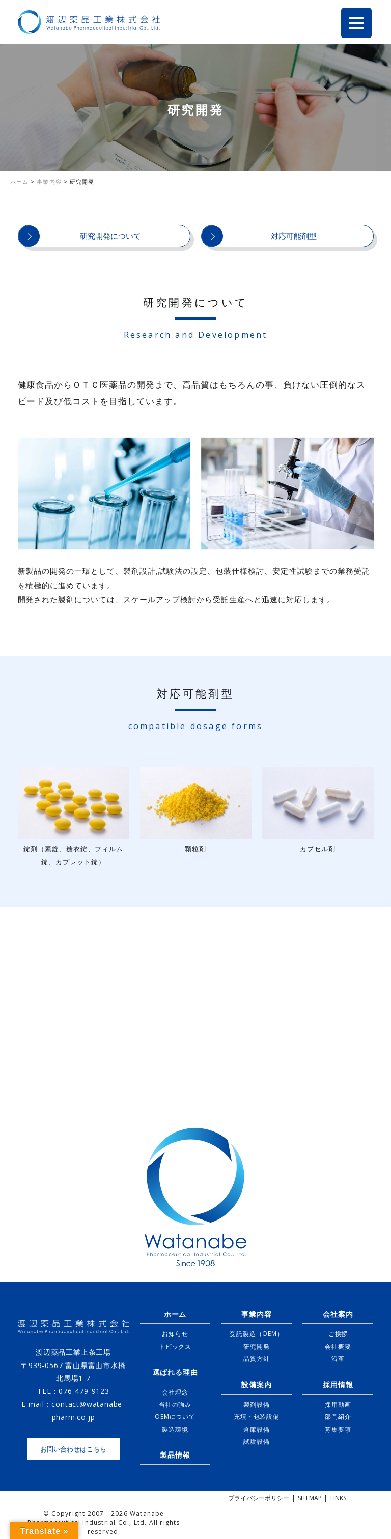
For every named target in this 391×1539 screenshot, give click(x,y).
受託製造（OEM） (256, 1333)
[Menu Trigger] (356, 23)
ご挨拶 (338, 1333)
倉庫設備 (256, 1429)
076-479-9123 (84, 1391)
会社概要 (338, 1346)
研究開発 (256, 1346)
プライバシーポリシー (258, 1498)
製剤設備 (256, 1404)
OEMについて (175, 1416)
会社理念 (175, 1392)
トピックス (175, 1346)
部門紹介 (338, 1416)
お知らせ (175, 1333)
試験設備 (256, 1441)
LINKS (338, 1498)
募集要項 (338, 1429)
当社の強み (175, 1404)
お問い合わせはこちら (73, 1449)
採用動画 (338, 1404)
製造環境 (175, 1429)
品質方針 (256, 1358)
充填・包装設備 (257, 1416)
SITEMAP (310, 1498)
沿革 (338, 1358)
